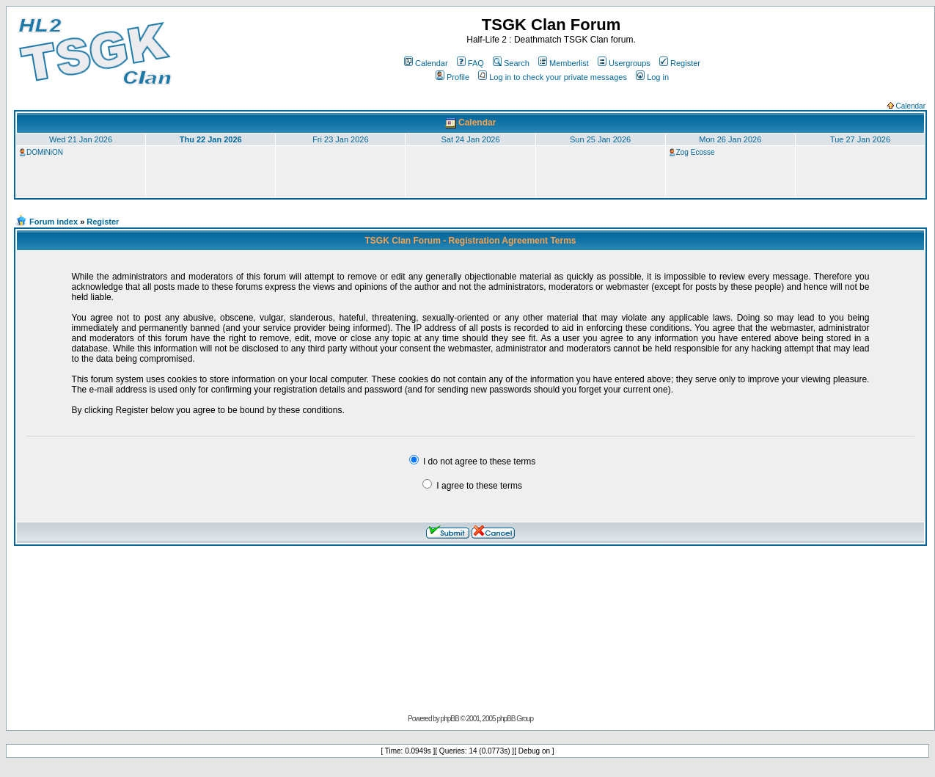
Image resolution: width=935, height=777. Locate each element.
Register (679, 63)
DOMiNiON (44, 152)
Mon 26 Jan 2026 (730, 139)
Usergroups (624, 63)
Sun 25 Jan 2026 (600, 139)
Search (511, 63)
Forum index (53, 221)
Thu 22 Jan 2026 (211, 139)
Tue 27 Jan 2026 (860, 139)
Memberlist (563, 63)
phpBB (450, 719)
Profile (452, 77)
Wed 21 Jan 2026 (80, 139)
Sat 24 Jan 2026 (470, 139)
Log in (652, 77)
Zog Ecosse (695, 152)
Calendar (426, 63)
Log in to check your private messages (552, 77)
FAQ (470, 63)
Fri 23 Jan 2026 (340, 139)
